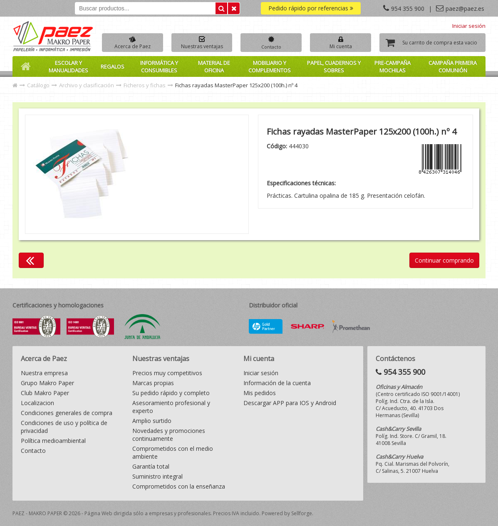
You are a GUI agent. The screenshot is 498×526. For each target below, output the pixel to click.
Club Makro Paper (45, 393)
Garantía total (150, 466)
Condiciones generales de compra (66, 413)
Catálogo (38, 85)
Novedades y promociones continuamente (168, 434)
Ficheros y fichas (145, 85)
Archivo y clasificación (86, 85)
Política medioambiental (53, 441)
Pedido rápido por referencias (310, 8)
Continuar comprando (444, 260)
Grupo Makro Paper (47, 383)
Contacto (33, 451)
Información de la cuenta (277, 383)
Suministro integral (157, 476)
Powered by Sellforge (287, 513)
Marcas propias (153, 383)
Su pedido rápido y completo (171, 393)
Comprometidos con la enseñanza (178, 486)
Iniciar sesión (469, 25)
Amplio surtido (151, 421)
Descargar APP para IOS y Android (289, 403)
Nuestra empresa (44, 373)
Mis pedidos (259, 393)
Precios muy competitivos (167, 373)
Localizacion (37, 403)
